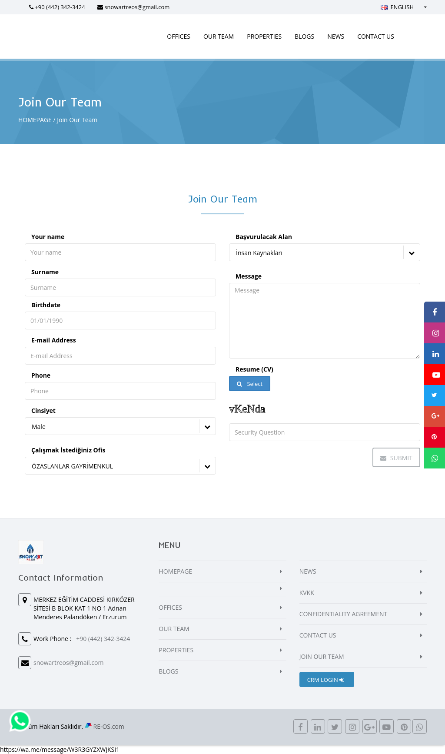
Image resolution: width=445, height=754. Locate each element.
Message (249, 276)
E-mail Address (53, 340)
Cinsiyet (43, 410)
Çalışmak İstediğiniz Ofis (68, 450)
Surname (45, 272)
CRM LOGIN (325, 680)
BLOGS (304, 36)
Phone (40, 375)
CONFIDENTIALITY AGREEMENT (343, 614)
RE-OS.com (108, 726)
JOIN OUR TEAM (321, 656)
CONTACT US (375, 36)
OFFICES (178, 36)
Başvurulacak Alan (264, 237)
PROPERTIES (264, 36)
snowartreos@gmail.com (136, 7)
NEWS (335, 36)
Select (249, 384)
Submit (396, 458)
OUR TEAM (218, 36)
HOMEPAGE (35, 120)
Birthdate (45, 305)
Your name (47, 237)
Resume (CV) (254, 369)
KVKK (306, 592)
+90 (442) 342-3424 (60, 7)
